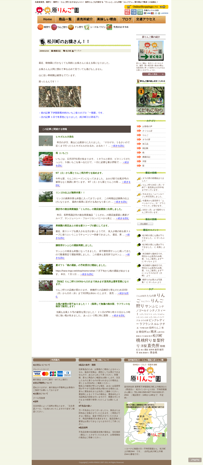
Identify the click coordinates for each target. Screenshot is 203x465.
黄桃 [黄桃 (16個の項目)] (140, 353)
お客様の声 (147, 126)
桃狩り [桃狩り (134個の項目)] (146, 340)
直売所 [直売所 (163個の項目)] (153, 345)
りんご (145, 135)
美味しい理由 (107, 19)
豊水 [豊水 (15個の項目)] (142, 350)
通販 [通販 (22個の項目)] (146, 350)
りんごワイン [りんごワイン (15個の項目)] (145, 301)
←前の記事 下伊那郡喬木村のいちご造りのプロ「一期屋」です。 (72, 113)
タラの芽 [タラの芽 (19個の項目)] (144, 320)
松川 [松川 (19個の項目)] (150, 336)
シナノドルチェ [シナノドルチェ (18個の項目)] (159, 314)
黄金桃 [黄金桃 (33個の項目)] (153, 352)
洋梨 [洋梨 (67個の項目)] (144, 346)
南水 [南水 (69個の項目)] (154, 331)
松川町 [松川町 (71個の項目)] (157, 335)
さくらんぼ (147, 131)
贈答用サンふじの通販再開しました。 (75, 245)
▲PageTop (195, 460)
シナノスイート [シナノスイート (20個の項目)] (145, 314)
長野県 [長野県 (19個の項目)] (151, 350)
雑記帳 (145, 148)
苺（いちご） (62, 153)
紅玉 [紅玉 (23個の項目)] (138, 350)
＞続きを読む (118, 146)
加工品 (145, 144)
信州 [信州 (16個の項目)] (146, 328)
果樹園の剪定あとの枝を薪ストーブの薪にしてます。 (83, 225)
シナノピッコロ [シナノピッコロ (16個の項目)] (142, 317)
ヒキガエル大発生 (65, 137)
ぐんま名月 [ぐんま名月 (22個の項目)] (141, 296)
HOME (46, 19)
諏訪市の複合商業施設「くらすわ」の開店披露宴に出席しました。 (89, 209)
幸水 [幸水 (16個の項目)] (163, 332)
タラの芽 (146, 139)
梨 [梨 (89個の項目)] (154, 340)
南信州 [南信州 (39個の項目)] (142, 331)
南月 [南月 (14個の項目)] (148, 332)
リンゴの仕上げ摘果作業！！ (70, 192)
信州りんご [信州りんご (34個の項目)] (155, 327)
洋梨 (144, 161)
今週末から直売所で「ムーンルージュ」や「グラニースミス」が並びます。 (154, 203)
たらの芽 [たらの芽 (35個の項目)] (151, 295)
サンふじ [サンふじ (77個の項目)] (152, 306)
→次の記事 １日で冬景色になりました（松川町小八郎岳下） (69, 117)
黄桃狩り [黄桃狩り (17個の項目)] (146, 353)
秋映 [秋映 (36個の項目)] (162, 346)
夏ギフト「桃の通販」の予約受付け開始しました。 (82, 265)
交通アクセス (149, 19)
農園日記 (57, 51)
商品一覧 (65, 19)
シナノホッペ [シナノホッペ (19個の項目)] (154, 317)
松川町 (68, 51)
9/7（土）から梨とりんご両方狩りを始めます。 (80, 173)
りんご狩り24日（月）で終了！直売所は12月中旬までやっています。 (153, 187)
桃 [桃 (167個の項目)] (138, 340)
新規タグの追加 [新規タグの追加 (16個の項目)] (142, 336)
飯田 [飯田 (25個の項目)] (157, 350)
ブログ (125, 19)
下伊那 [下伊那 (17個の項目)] (142, 328)
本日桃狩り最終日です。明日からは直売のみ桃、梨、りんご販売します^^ (153, 256)
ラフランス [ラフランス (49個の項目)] (146, 323)
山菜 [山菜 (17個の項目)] (159, 332)
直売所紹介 (85, 19)
